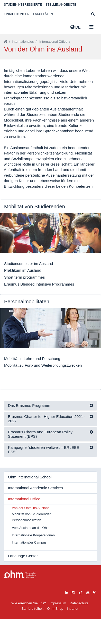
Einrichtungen (17, 14)
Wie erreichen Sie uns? (28, 603)
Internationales (23, 42)
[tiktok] (81, 592)
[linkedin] (66, 592)
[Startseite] (5, 42)
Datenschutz (79, 603)
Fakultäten (43, 14)
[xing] (94, 592)
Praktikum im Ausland (22, 270)
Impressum (58, 603)
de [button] (75, 27)
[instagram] (73, 592)
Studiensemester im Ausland (28, 263)
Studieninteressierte (23, 4)
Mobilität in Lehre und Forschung (32, 358)
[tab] (50, 405)
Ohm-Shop (55, 609)
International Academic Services (35, 488)
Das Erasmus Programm (29, 405)
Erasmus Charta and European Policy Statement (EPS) (40, 434)
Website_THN (11, 26)
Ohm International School (29, 477)
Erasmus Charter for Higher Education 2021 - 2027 (46, 418)
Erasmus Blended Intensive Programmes (39, 284)
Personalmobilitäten (26, 520)
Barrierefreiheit (32, 609)
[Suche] (93, 14)
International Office (53, 42)
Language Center (23, 556)
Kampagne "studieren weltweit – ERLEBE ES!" (43, 449)
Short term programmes (24, 277)
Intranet (72, 609)
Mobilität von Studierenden (31, 514)
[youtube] (87, 592)
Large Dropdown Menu (20, 574)
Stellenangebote (60, 4)
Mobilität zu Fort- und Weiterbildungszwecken (43, 365)
